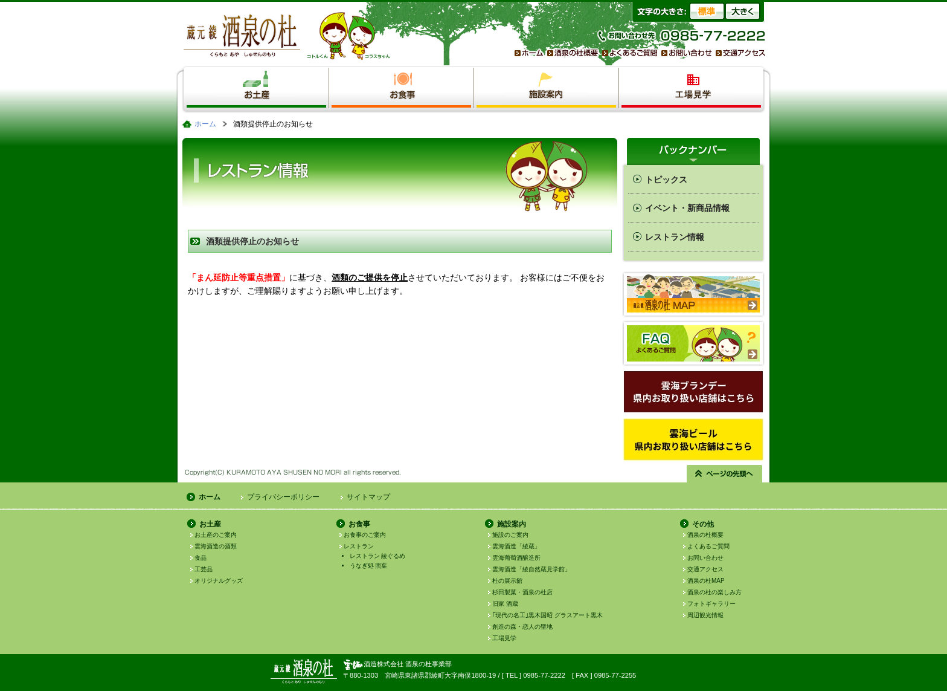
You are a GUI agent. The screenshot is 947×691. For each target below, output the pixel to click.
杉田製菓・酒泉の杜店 (522, 592)
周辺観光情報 (705, 615)
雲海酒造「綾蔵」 (516, 546)
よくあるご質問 (708, 546)
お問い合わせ (705, 557)
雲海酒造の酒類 (215, 546)
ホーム (205, 124)
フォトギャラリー (711, 603)
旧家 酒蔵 (505, 603)
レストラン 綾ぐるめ (378, 556)
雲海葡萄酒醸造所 (516, 557)
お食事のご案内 (365, 534)
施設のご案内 (510, 534)
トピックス (666, 179)
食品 (200, 557)
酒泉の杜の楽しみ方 (714, 592)
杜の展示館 (507, 580)
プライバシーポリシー (283, 497)
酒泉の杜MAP (706, 580)
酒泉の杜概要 (705, 534)
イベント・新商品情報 (687, 208)
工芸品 (203, 569)
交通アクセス (705, 569)
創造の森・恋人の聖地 (522, 626)
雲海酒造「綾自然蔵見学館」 (531, 569)
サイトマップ (368, 497)
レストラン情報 (674, 237)
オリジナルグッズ (218, 580)
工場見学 (504, 638)
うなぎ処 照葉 (369, 565)
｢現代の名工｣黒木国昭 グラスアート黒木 (547, 615)
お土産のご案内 (215, 534)
